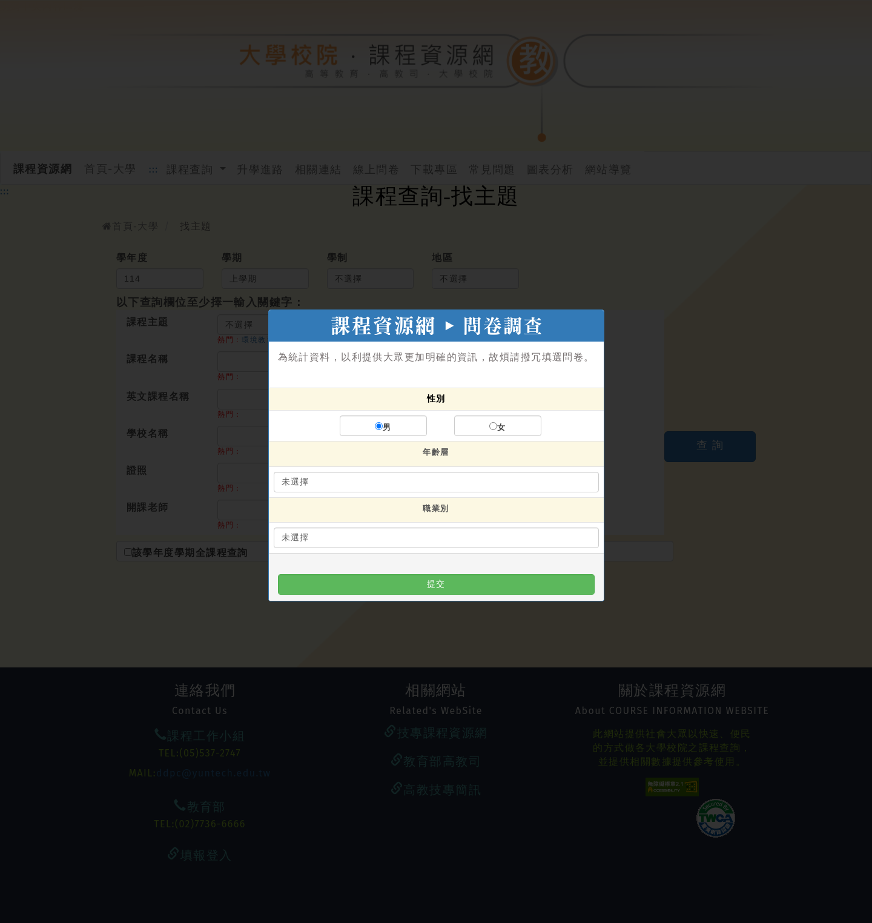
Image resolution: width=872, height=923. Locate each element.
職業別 (436, 508)
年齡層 (436, 452)
